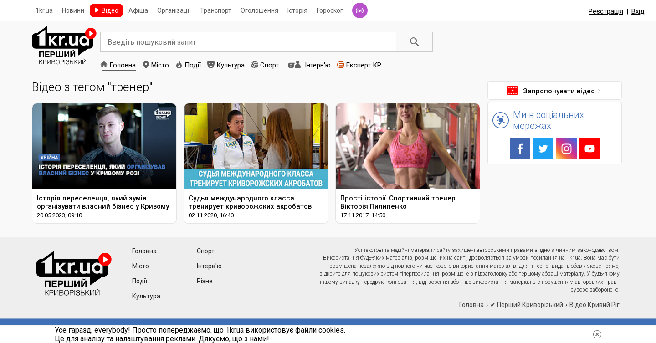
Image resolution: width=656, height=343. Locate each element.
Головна (122, 65)
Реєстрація (606, 11)
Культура (230, 65)
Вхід (638, 11)
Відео (110, 10)
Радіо (360, 10)
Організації (174, 10)
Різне (205, 281)
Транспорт (215, 10)
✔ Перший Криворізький (526, 304)
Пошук (414, 42)
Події (192, 65)
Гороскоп (330, 10)
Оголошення (259, 10)
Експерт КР (363, 65)
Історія (297, 10)
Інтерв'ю (318, 65)
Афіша (138, 10)
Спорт (269, 65)
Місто (160, 65)
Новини (73, 10)
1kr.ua (44, 10)
